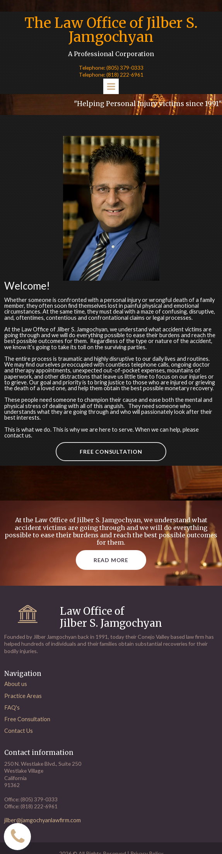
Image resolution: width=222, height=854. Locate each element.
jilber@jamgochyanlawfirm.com (44, 826)
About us (15, 691)
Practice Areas (23, 703)
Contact (14, 737)
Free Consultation (27, 726)
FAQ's (12, 714)
